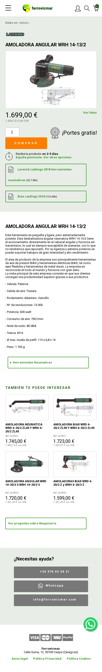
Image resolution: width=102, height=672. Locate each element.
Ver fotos (90, 112)
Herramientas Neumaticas (32, 362)
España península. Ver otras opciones (43, 157)
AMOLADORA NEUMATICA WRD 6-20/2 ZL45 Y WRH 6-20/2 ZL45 (24, 428)
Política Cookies (79, 658)
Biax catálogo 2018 (32, 196)
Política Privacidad (47, 658)
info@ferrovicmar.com (54, 599)
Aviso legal (20, 658)
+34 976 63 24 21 (55, 571)
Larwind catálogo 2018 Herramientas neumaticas (40, 174)
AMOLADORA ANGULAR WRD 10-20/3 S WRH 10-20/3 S (25, 482)
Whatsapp (55, 585)
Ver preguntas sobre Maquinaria (32, 523)
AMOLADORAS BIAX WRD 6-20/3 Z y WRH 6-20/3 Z (72, 482)
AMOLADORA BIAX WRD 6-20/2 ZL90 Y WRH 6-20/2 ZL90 (73, 426)
